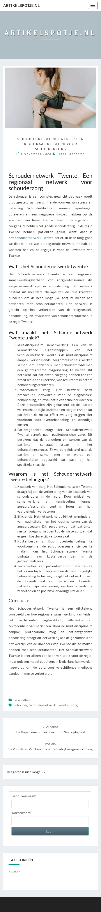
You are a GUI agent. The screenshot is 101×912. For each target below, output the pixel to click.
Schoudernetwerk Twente (34, 238)
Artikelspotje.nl (21, 5)
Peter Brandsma (71, 154)
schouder (20, 705)
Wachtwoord (20, 813)
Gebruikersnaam (23, 796)
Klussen (14, 872)
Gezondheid (22, 700)
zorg (74, 705)
